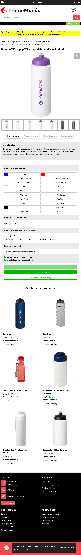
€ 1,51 (48, 396)
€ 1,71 (8, 394)
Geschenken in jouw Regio (51, 485)
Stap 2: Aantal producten (15, 217)
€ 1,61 (8, 456)
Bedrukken (5, 517)
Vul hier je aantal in (10, 224)
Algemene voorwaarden (50, 514)
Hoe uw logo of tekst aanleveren (12, 527)
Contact (4, 514)
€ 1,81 (48, 337)
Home (3, 42)
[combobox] (37, 17)
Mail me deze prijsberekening (40, 277)
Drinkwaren (28, 42)
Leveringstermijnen (8, 524)
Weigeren (71, 547)
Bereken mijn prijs (11, 344)
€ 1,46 (48, 453)
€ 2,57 (8, 337)
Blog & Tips (46, 481)
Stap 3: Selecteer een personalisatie (20, 230)
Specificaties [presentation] (67, 135)
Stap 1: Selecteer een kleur (15, 168)
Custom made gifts (8, 530)
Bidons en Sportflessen (42, 42)
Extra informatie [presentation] (50, 135)
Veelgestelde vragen (49, 491)
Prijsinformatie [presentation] (30, 135)
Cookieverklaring (48, 517)
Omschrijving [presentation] (13, 135)
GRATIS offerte (73, 23)
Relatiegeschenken (15, 42)
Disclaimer (45, 524)
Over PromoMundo (48, 488)
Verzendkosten (6, 520)
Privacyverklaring (48, 520)
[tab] (13, 136)
